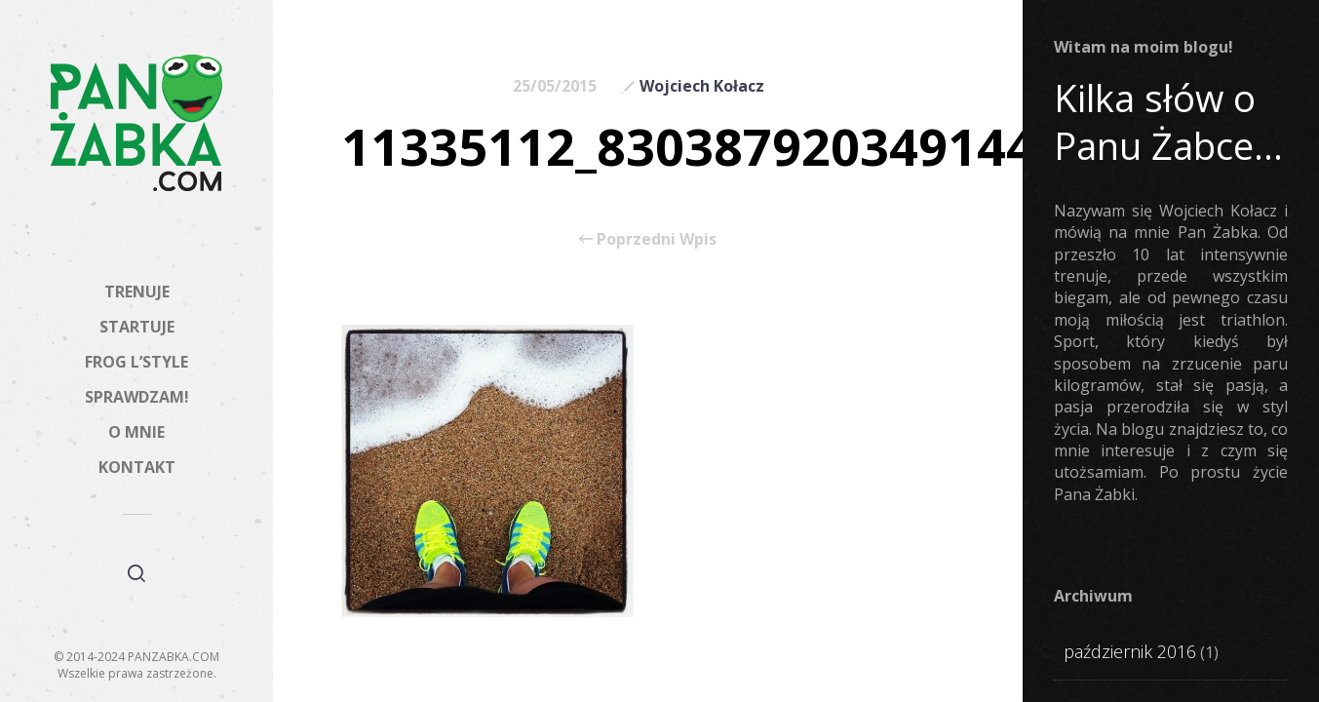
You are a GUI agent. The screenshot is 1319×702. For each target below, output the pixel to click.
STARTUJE (137, 326)
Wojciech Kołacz (702, 86)
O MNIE (136, 432)
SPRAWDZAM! (137, 397)
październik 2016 (1130, 651)
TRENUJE (137, 291)
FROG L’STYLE (136, 361)
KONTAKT (136, 467)
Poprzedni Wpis (648, 239)
